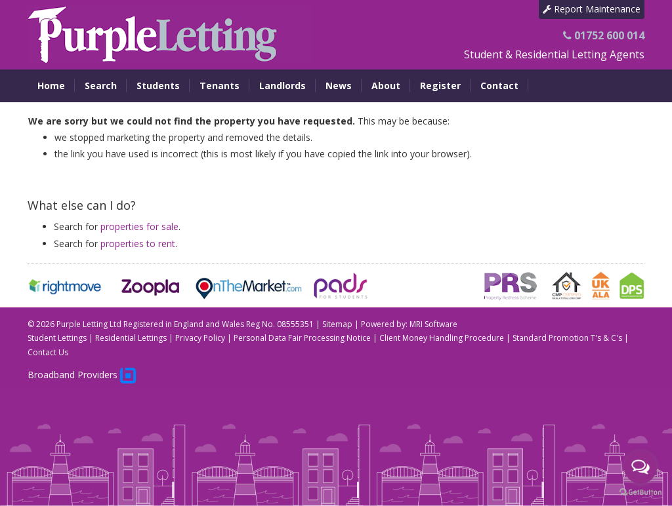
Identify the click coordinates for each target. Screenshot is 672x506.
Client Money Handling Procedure (441, 337)
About (385, 85)
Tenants (220, 85)
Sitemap (337, 324)
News (339, 85)
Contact (499, 85)
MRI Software (433, 324)
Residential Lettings (131, 337)
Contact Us (48, 352)
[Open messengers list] (640, 467)
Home (51, 85)
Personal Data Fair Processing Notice (302, 337)
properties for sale (139, 226)
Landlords (282, 85)
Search (101, 85)
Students (158, 85)
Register (440, 85)
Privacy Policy (200, 337)
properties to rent (137, 243)
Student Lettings (57, 337)
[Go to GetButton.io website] (641, 492)
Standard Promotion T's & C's (567, 337)
